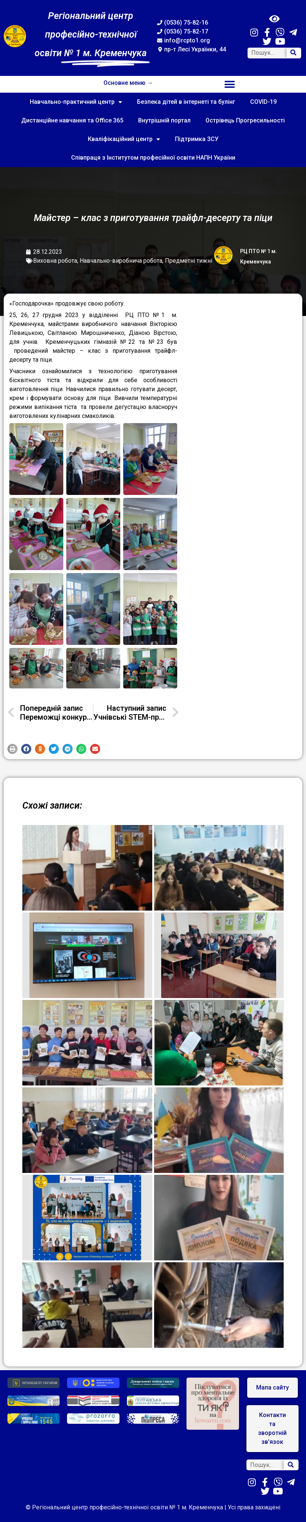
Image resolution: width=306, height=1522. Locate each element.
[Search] (294, 53)
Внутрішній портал (164, 120)
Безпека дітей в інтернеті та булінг (186, 101)
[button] (229, 84)
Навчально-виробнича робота (121, 260)
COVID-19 (263, 101)
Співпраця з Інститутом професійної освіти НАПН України (153, 157)
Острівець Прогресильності (245, 120)
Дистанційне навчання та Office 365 (72, 120)
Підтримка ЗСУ (197, 139)
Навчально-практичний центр (76, 102)
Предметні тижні (188, 260)
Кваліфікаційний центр (124, 139)
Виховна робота (55, 260)
